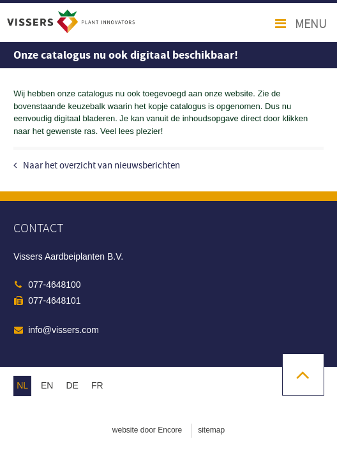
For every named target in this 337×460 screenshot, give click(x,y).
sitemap (211, 430)
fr (97, 385)
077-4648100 (54, 284)
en (47, 385)
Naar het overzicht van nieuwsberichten (101, 166)
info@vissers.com (63, 330)
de (72, 385)
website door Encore (147, 430)
